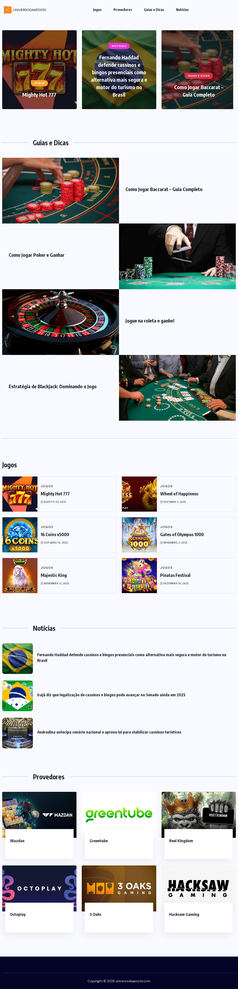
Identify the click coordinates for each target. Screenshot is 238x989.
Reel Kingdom (181, 840)
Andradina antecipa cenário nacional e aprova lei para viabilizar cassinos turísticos (109, 731)
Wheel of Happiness (179, 493)
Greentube (99, 840)
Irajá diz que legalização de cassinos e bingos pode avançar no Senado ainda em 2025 (111, 694)
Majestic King (54, 575)
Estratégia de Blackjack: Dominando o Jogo (53, 386)
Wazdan (17, 840)
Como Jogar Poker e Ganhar (36, 255)
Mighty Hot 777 (39, 94)
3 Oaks (95, 914)
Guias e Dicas (154, 9)
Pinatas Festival (175, 575)
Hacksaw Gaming (184, 914)
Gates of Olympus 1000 (182, 534)
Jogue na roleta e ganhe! (150, 320)
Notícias (182, 9)
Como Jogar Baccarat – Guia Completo (164, 189)
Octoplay (18, 914)
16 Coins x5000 (55, 534)
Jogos (97, 9)
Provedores (123, 9)
